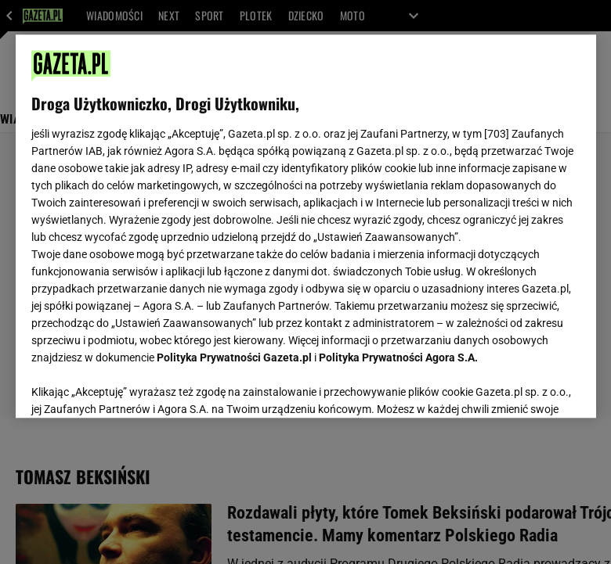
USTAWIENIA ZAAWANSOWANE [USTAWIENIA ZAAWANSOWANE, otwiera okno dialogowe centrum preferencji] (133, 386)
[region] (306, 226)
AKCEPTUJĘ (526, 387)
